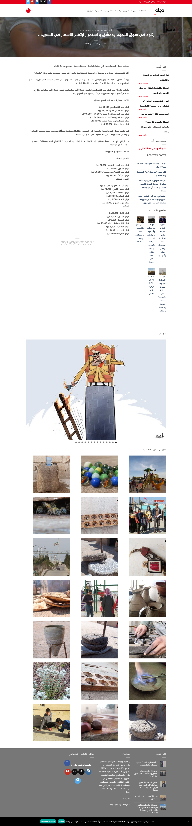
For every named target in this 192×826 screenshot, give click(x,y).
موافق (61, 821)
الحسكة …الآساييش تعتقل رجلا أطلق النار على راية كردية (146, 774)
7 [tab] (97, 442)
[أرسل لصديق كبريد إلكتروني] (82, 243)
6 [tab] (100, 442)
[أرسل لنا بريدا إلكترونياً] (41, 2)
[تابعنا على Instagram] (88, 772)
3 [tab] (110, 442)
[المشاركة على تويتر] (87, 243)
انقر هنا (126, 798)
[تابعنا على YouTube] (32, 2)
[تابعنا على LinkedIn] (37, 2)
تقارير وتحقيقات (122, 10)
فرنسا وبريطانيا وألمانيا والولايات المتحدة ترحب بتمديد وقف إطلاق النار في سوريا (151, 243)
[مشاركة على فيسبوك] (92, 243)
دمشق (88, 30)
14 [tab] (76, 442)
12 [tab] (82, 442)
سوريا (134, 10)
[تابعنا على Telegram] (28, 2)
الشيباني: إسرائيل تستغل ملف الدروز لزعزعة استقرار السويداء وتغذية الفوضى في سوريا (152, 199)
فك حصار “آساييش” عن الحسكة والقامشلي (151, 173)
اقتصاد (103, 30)
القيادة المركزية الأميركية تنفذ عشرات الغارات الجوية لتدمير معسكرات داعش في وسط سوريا (152, 186)
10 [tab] (88, 442)
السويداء (95, 30)
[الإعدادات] (188, 822)
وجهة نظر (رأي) (93, 11)
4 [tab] (106, 442)
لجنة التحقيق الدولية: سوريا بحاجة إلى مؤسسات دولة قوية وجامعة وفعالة (162, 294)
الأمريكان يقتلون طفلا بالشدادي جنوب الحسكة (139, 233)
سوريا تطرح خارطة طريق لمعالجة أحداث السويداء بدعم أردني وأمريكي (162, 240)
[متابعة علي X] (81, 772)
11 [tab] (85, 442)
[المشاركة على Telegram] (63, 243)
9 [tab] (91, 442)
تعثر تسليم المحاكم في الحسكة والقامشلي (147, 763)
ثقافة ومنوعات (106, 10)
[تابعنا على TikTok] (45, 2)
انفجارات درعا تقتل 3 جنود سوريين (155, 114)
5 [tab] (103, 442)
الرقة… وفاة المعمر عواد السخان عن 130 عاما (151, 165)
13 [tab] (79, 442)
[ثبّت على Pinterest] (77, 243)
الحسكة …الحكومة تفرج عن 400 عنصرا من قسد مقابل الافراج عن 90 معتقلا (155, 127)
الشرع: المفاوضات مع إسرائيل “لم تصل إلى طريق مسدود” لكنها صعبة (148, 786)
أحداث (142, 10)
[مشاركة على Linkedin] (72, 243)
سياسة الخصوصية (48, 821)
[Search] (28, 10)
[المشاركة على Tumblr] (67, 243)
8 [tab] (94, 442)
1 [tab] (116, 442)
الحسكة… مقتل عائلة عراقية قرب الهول (150, 285)
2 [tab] (113, 442)
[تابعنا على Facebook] (49, 2)
